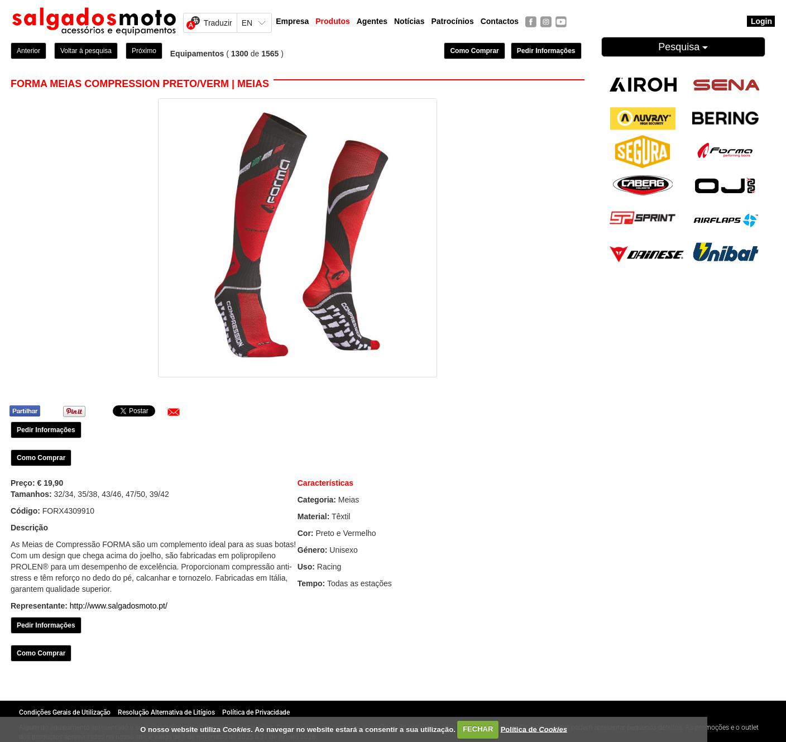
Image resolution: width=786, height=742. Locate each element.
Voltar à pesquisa (86, 51)
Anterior (28, 51)
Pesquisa (683, 46)
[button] (173, 412)
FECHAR (478, 729)
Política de (534, 729)
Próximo (144, 51)
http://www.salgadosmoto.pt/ (118, 605)
